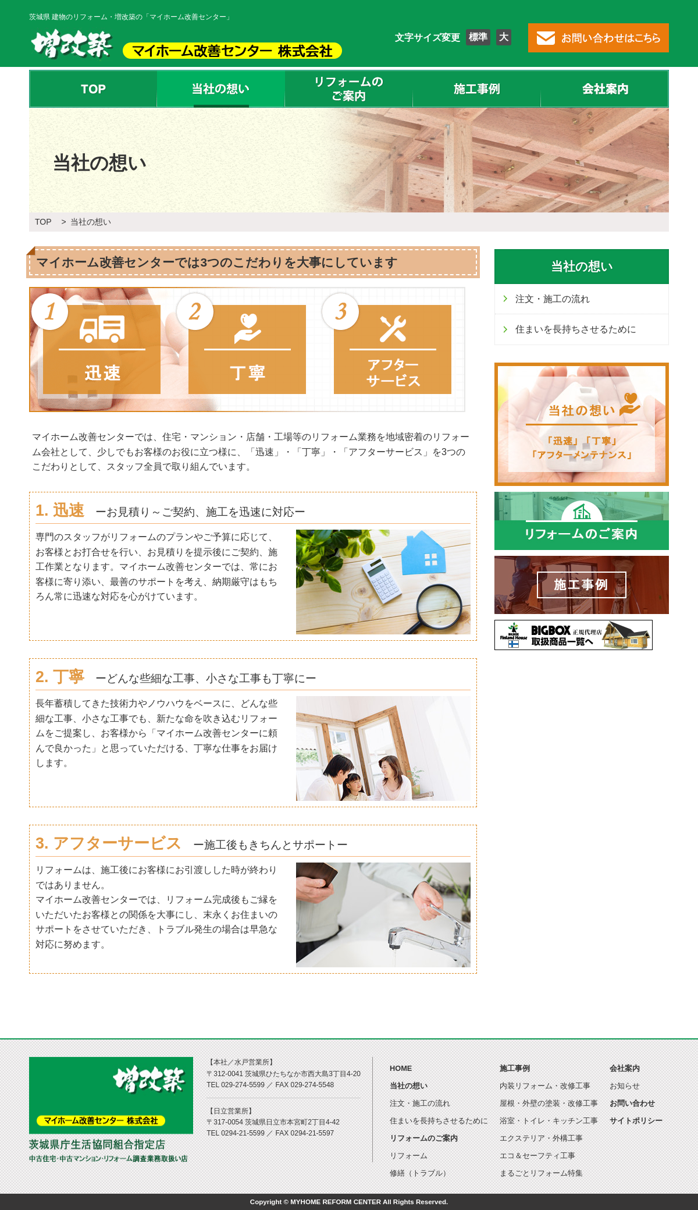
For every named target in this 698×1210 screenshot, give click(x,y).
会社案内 (605, 89)
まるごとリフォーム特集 (541, 1173)
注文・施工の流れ (552, 299)
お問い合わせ (632, 1103)
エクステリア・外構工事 (541, 1138)
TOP (93, 89)
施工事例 (477, 89)
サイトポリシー (636, 1120)
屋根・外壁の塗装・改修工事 (549, 1103)
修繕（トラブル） (420, 1173)
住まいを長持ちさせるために (575, 329)
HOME (401, 1068)
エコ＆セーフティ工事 (537, 1155)
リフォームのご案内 (349, 89)
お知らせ (625, 1085)
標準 (478, 37)
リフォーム (409, 1155)
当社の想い (221, 89)
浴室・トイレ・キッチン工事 (549, 1120)
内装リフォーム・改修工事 (545, 1085)
